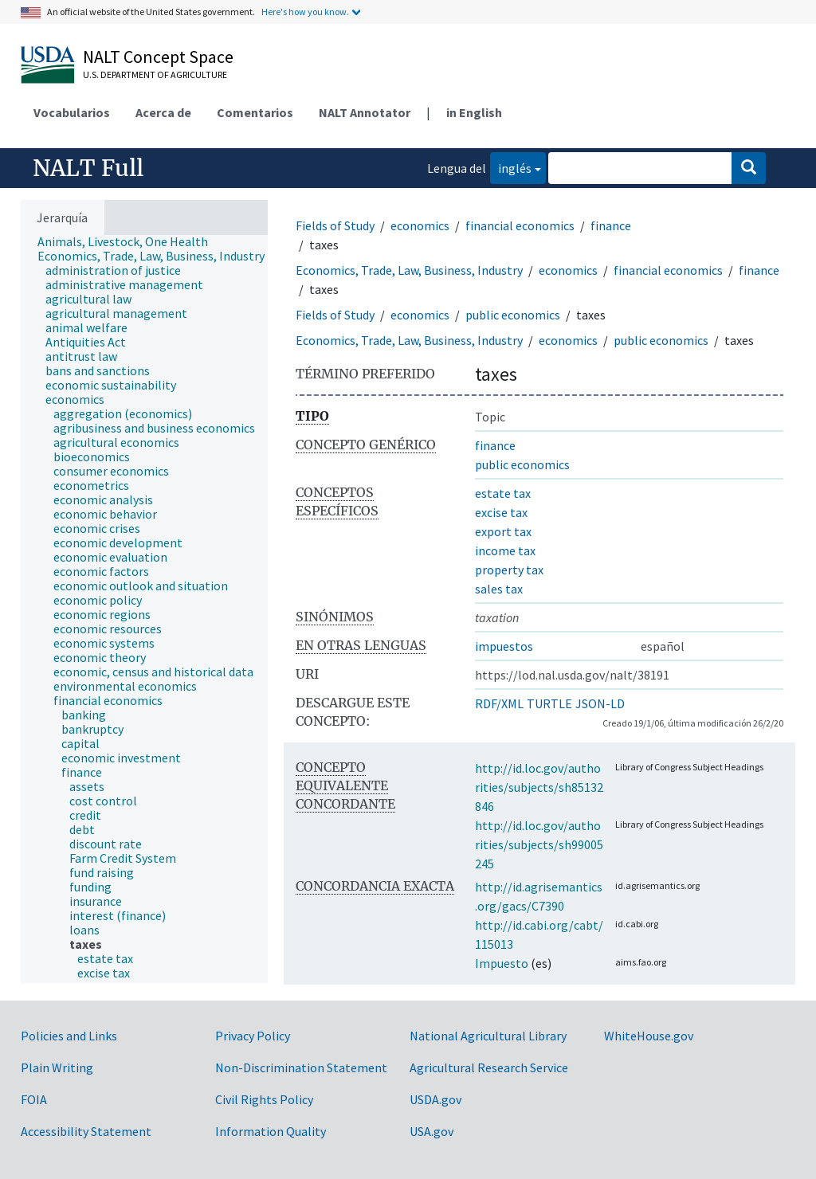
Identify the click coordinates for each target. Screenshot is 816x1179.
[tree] (144, 609)
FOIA (34, 1099)
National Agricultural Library (488, 1036)
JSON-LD (600, 703)
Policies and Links (69, 1036)
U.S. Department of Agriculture (155, 74)
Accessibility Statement (86, 1131)
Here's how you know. (305, 12)
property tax (509, 570)
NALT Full (88, 168)
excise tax (501, 512)
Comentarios (255, 112)
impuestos (504, 646)
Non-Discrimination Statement (301, 1067)
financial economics (520, 225)
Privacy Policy (252, 1036)
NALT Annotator (364, 112)
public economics (512, 315)
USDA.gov (435, 1099)
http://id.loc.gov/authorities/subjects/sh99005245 (539, 844)
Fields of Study (335, 225)
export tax (503, 531)
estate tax (503, 493)
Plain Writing (57, 1067)
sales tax (499, 589)
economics (419, 225)
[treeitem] (129, 241)
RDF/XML (499, 703)
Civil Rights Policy (264, 1099)
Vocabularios (71, 112)
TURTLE (549, 703)
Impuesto (501, 963)
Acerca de (163, 112)
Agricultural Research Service (489, 1067)
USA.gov (431, 1131)
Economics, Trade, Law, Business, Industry (409, 270)
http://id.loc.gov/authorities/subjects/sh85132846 (539, 787)
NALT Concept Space (158, 56)
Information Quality (270, 1131)
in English (474, 112)
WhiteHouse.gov (648, 1036)
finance (610, 225)
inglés (511, 167)
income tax (505, 550)
